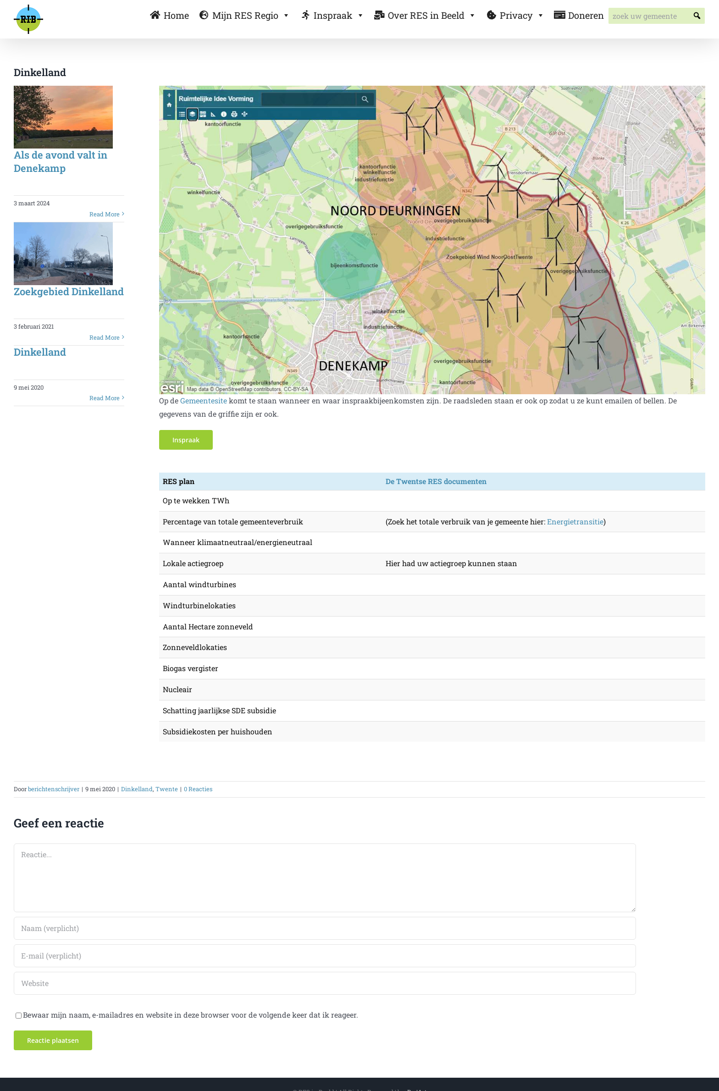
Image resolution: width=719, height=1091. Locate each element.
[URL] (325, 983)
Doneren (586, 15)
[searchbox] (656, 16)
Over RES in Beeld (432, 15)
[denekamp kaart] (432, 89)
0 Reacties (198, 789)
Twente (166, 789)
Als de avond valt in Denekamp (60, 161)
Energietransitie (575, 521)
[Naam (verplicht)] (325, 928)
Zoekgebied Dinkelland (69, 291)
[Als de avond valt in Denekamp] (63, 117)
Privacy (522, 15)
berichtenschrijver (53, 789)
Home (176, 15)
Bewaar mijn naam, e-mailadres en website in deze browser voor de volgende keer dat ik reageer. (190, 1014)
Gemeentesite (203, 400)
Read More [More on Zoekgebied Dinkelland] (104, 337)
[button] (697, 16)
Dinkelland (40, 351)
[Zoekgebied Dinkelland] (63, 253)
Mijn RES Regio (251, 15)
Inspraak (339, 15)
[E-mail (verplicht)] (325, 955)
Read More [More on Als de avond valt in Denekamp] (104, 214)
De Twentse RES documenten (436, 481)
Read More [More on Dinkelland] (104, 398)
